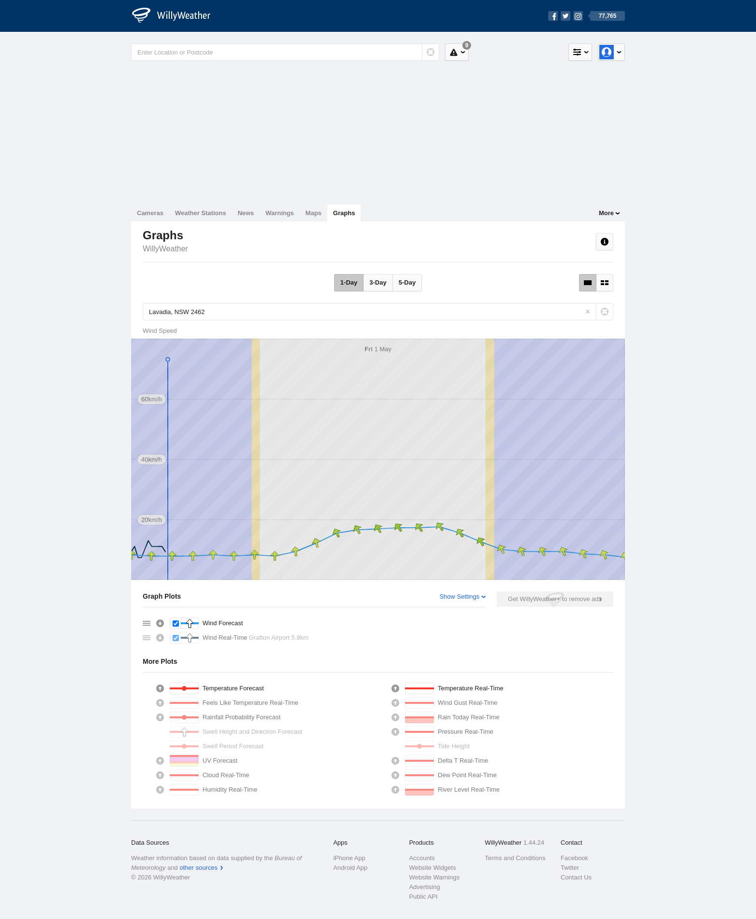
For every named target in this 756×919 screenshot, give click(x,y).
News (246, 213)
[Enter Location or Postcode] (285, 52)
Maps (314, 213)
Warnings (280, 213)
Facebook (574, 858)
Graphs (344, 213)
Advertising (424, 887)
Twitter (570, 867)
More (606, 213)
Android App (350, 867)
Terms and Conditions (515, 858)
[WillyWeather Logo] (176, 16)
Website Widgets (432, 867)
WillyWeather (165, 249)
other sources (198, 867)
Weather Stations (200, 213)
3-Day (377, 282)
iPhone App (349, 858)
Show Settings (459, 596)
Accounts (421, 858)
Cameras (150, 213)
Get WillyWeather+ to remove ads (555, 599)
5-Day (407, 282)
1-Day (348, 282)
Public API (423, 896)
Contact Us (576, 877)
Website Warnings (434, 877)
